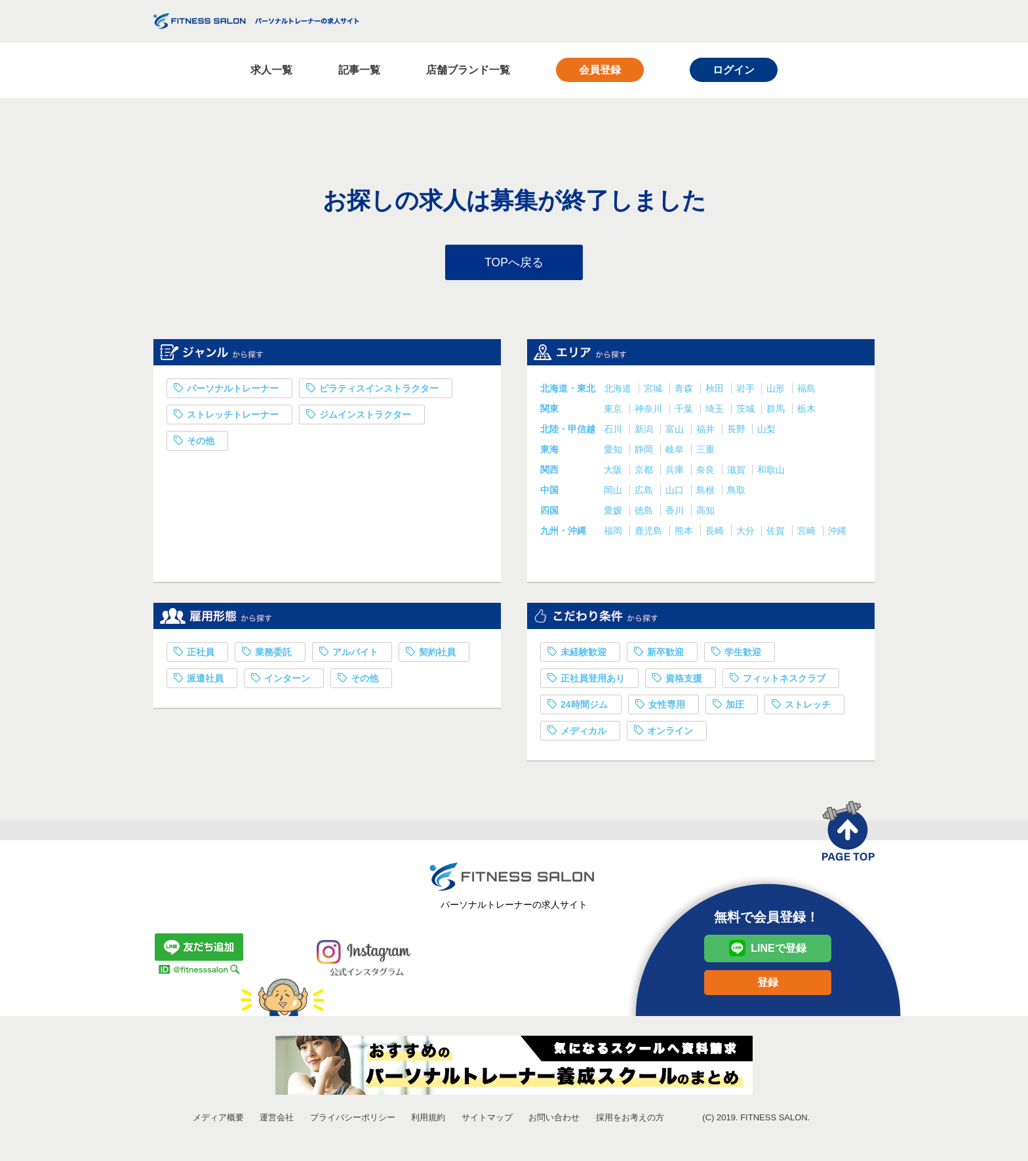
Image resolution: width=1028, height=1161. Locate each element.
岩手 (746, 390)
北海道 (619, 390)
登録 (767, 984)
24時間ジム (584, 706)
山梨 (766, 431)
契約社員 (437, 654)
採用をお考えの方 (630, 1119)
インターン (287, 680)
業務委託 (273, 654)
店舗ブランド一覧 (468, 69)
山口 (675, 492)
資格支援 (683, 680)
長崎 (715, 532)
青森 (685, 390)
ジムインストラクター (365, 416)
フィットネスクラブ (784, 680)
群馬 (776, 410)
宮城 (654, 390)
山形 (776, 390)
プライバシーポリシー (352, 1119)
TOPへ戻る (514, 263)
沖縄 (837, 532)
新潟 (645, 431)
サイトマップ (487, 1119)
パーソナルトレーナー (233, 390)
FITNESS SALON (256, 21)
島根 (706, 492)
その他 (200, 443)
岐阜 (675, 451)
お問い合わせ (554, 1119)
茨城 (746, 410)
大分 (746, 532)
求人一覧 (271, 69)
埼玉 (715, 410)
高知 (705, 512)
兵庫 (675, 471)
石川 (614, 431)
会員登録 (600, 69)
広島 (645, 492)
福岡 (614, 532)
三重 (705, 451)
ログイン (734, 69)
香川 (675, 512)
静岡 (645, 451)
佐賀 (776, 532)
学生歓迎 (742, 654)
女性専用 (666, 706)
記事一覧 (359, 69)
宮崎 (807, 532)
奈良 (706, 471)
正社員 (200, 654)
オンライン (670, 732)
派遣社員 (205, 680)
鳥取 (736, 492)
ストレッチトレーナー (233, 416)
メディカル (583, 732)
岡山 (614, 492)
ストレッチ (808, 706)
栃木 (806, 410)
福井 (706, 431)
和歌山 (771, 471)
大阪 (614, 471)
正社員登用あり (593, 680)
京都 (645, 471)
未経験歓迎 (583, 654)
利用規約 (428, 1119)
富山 (675, 431)
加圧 (735, 706)
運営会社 (277, 1119)
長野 (737, 431)
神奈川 (650, 410)
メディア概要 (218, 1119)
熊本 (685, 532)
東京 (614, 410)
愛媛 (614, 512)
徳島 (645, 512)
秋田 (715, 390)
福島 (806, 390)
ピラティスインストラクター (379, 390)
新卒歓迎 (665, 654)
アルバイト (355, 654)
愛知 (614, 451)
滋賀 (737, 471)
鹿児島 (650, 532)
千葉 (685, 410)
